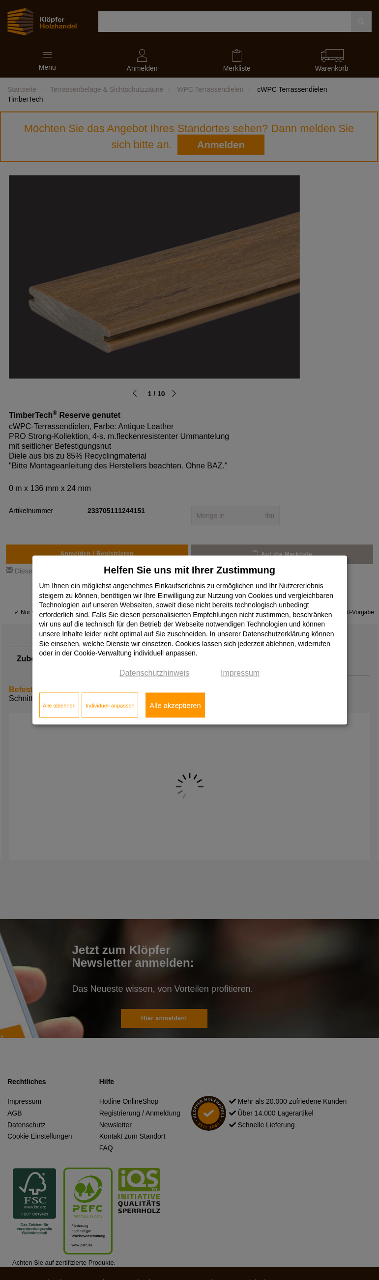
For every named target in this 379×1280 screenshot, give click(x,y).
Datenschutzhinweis (154, 672)
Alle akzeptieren (175, 705)
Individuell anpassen (110, 705)
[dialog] (189, 640)
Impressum (240, 672)
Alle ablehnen (59, 705)
